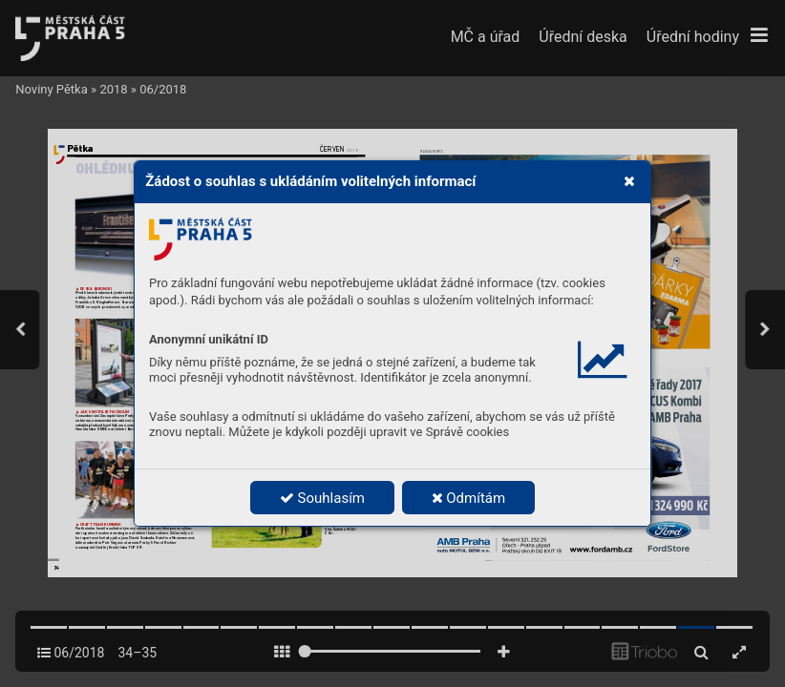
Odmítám (469, 498)
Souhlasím (322, 498)
